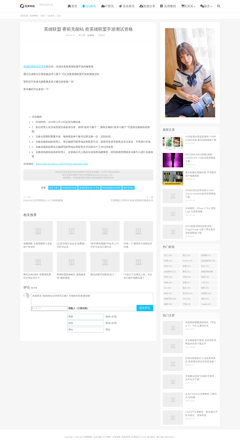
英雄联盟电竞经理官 (34, 66)
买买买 (187, 6)
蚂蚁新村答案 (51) (207, 272)
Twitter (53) (187, 261)
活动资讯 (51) (170, 271)
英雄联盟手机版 (69, 188)
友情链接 (116, 437)
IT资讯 (107, 6)
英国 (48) (205, 277)
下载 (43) (186, 304)
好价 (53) (168, 266)
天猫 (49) (186, 277)
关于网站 (107, 437)
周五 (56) (186, 255)
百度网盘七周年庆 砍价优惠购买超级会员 (132, 200)
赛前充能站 (129, 188)
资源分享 (147, 6)
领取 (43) (168, 304)
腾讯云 (137, 437)
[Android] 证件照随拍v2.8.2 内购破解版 (43, 200)
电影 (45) (205, 288)
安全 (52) (205, 266)
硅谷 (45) (168, 293)
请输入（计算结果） (78, 308)
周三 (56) (168, 255)
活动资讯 (127, 6)
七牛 (144, 437)
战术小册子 (54, 188)
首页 (72, 6)
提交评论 (144, 307)
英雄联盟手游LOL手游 (89, 188)
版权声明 (126, 437)
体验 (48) (168, 282)
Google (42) (206, 304)
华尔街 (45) (187, 293)
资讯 (43, 16)
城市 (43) (205, 299)
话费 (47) (186, 282)
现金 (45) (186, 288)
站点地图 (98, 437)
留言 (205, 6)
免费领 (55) (206, 255)
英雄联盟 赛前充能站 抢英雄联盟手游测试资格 (88, 29)
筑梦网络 (28, 6)
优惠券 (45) (206, 293)
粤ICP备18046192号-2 (165, 437)
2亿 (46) (167, 288)
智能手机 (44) (170, 299)
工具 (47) (205, 282)
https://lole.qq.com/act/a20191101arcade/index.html (62, 163)
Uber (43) (186, 299)
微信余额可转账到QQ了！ (103, 274)
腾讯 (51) (186, 271)
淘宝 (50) (168, 277)
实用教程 (168, 6)
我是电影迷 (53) (208, 261)
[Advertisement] (190, 72)
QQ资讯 (89, 6)
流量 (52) (186, 266)
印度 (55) (168, 261)
